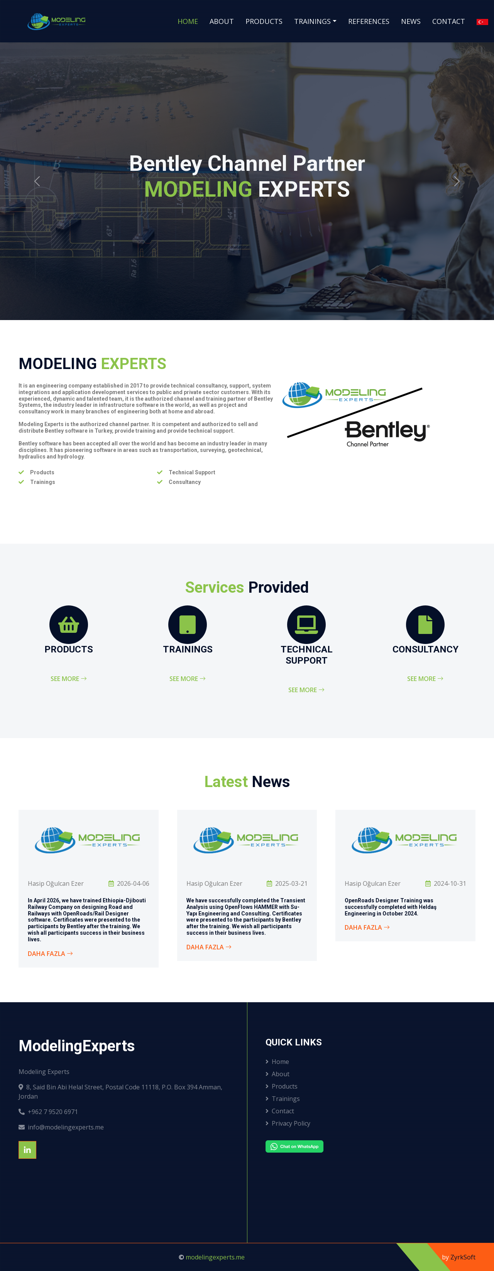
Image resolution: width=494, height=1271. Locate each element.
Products (264, 21)
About (222, 21)
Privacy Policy (288, 1123)
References (368, 21)
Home (188, 21)
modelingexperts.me (215, 1257)
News (411, 21)
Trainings (312, 21)
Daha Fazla (50, 953)
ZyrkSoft (462, 1257)
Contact (448, 21)
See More (69, 678)
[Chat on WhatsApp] (313, 1146)
